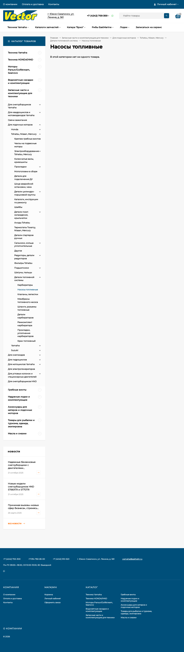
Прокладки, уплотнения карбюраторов (25, 333)
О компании (10, 4)
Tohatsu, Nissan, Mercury (152, 38)
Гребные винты (128, 594)
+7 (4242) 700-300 (97, 15)
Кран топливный (26, 341)
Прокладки (20, 166)
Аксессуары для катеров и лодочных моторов (134, 606)
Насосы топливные (27, 289)
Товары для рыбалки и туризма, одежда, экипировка (136, 612)
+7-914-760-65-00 (36, 559)
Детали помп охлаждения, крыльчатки (21, 215)
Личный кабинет (52, 598)
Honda (14, 129)
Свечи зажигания (17, 120)
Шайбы (18, 207)
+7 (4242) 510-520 (61, 559)
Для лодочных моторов (124, 38)
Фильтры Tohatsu (23, 263)
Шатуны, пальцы (23, 272)
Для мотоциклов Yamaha (21, 364)
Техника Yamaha (94, 594)
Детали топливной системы (64, 40)
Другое (18, 250)
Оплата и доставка (33, 4)
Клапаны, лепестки (27, 294)
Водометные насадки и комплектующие (97, 610)
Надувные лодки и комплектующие (130, 599)
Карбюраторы (25, 285)
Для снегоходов (16, 355)
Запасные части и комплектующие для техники (85, 38)
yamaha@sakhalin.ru (132, 559)
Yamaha (15, 345)
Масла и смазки (128, 617)
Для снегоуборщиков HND (22, 381)
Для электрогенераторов (21, 369)
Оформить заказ (52, 602)
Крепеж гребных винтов (27, 138)
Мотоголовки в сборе (25, 171)
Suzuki (14, 350)
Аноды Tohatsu (22, 222)
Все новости (16, 524)
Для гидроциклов (17, 359)
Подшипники (21, 268)
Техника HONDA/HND (96, 598)
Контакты (53, 4)
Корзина (48, 594)
